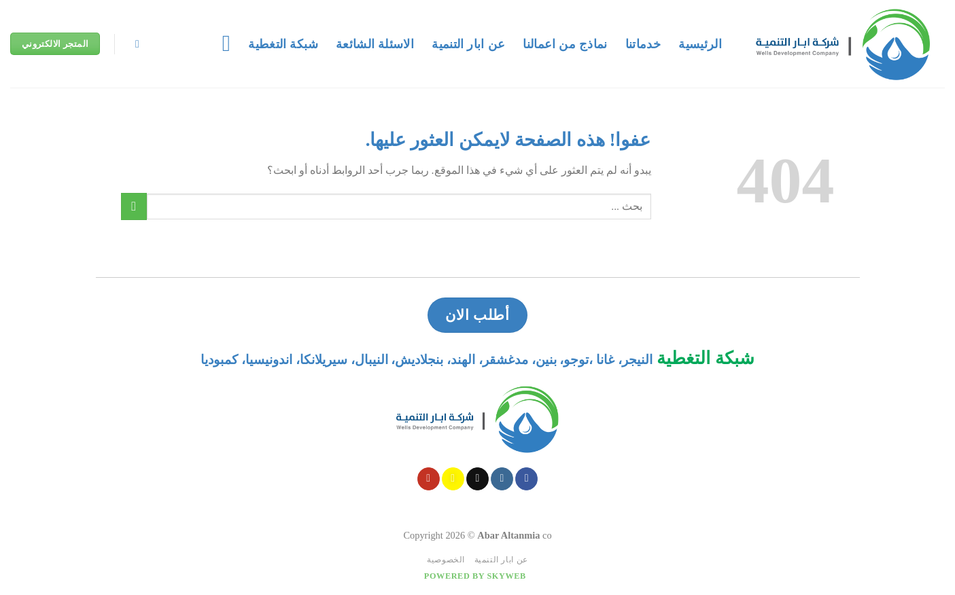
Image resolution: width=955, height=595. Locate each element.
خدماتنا (643, 44)
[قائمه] (219, 43)
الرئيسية (700, 44)
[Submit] (134, 206)
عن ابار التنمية (468, 44)
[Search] (133, 44)
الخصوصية (446, 559)
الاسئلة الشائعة (375, 44)
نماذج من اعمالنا (565, 44)
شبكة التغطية (283, 44)
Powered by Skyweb (475, 576)
